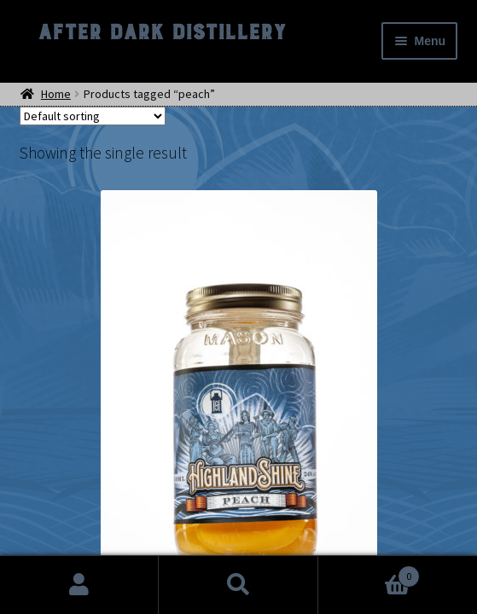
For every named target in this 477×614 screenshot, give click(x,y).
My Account (79, 585)
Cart (369, 573)
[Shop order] (93, 116)
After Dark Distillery (161, 32)
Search (238, 585)
